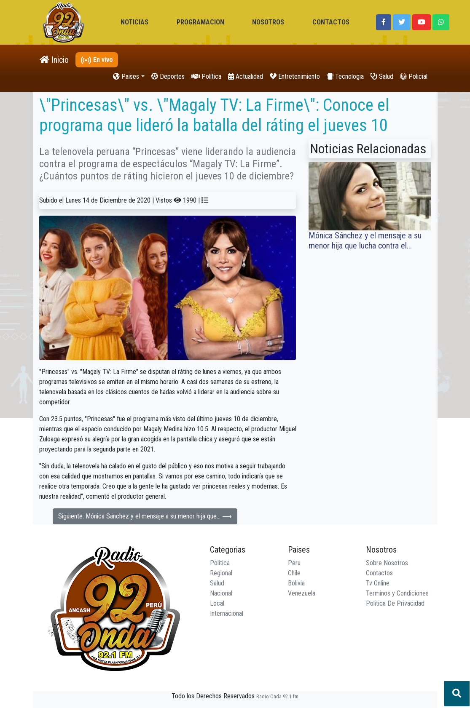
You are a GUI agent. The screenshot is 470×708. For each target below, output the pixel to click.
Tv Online (377, 583)
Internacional (226, 613)
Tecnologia (345, 76)
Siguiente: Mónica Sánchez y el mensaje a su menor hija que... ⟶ (145, 516)
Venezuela (301, 593)
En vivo (97, 60)
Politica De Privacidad (395, 603)
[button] (383, 22)
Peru (294, 563)
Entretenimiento (295, 76)
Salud (382, 76)
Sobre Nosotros (387, 563)
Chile (294, 573)
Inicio (54, 60)
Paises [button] (126, 76)
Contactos (379, 573)
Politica (220, 563)
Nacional (221, 593)
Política (206, 76)
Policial (413, 76)
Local (217, 603)
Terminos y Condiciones (397, 593)
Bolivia (296, 583)
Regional (221, 573)
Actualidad (245, 76)
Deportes (168, 76)
